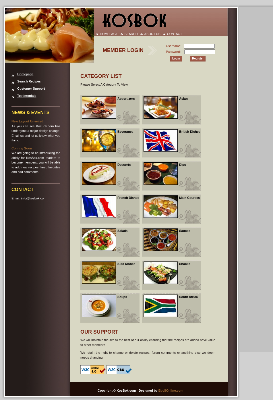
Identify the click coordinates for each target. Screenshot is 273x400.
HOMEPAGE (109, 34)
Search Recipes (29, 81)
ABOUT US (152, 34)
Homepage (25, 74)
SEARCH (131, 34)
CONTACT (174, 34)
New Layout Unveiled (27, 121)
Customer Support (31, 88)
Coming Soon (21, 148)
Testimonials (26, 95)
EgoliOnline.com (170, 390)
